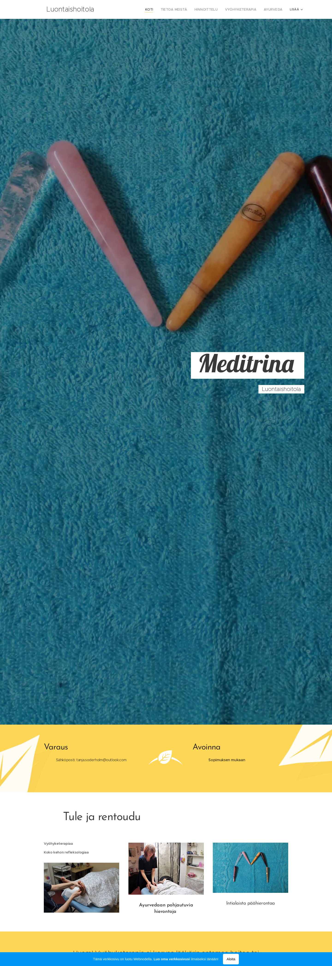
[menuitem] (159, 9)
